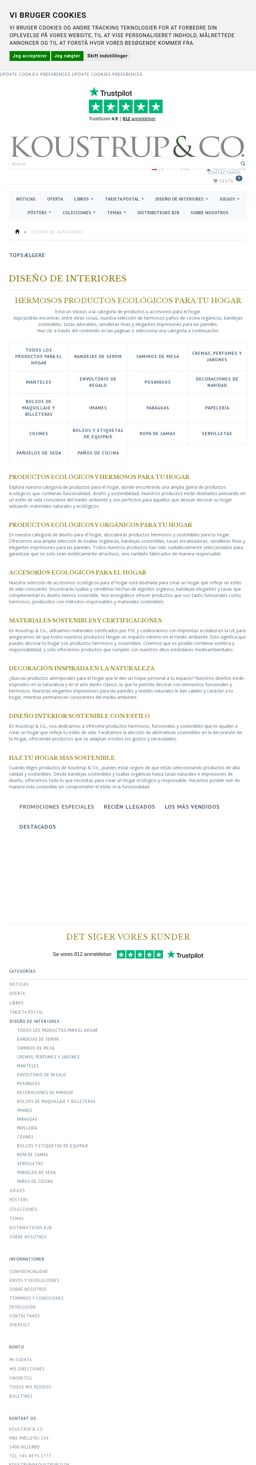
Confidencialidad (29, 1271)
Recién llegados (129, 806)
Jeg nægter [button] (67, 55)
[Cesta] (128, 180)
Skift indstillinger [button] (107, 55)
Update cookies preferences (35, 74)
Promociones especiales (56, 806)
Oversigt (20, 1324)
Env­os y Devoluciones (34, 1280)
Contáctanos (224, 173)
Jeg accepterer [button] (30, 55)
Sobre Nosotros (28, 1289)
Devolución (23, 1306)
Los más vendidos (192, 806)
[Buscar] (243, 164)
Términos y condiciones (37, 1298)
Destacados (37, 826)
